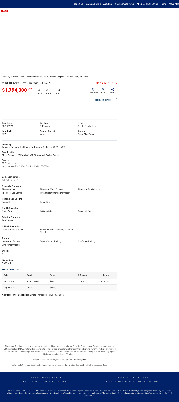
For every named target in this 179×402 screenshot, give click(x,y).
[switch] (94, 92)
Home (163, 4)
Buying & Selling (93, 4)
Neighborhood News (124, 4)
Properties (78, 4)
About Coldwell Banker (147, 4)
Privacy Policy (141, 377)
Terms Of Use (123, 377)
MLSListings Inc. (79, 360)
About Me (107, 4)
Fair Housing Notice (148, 381)
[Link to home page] (3, 4)
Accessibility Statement (120, 381)
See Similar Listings (103, 100)
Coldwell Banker (39, 377)
